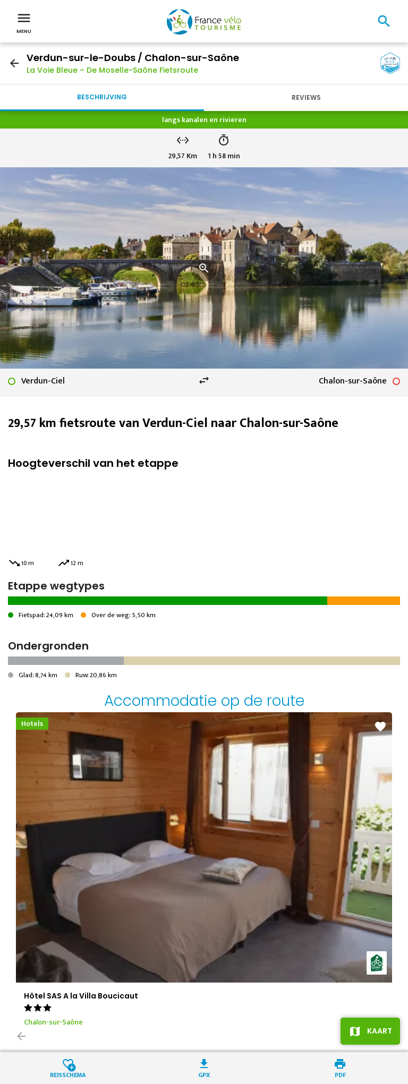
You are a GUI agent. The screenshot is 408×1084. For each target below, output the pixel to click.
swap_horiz (204, 380)
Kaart (379, 1031)
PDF (340, 1074)
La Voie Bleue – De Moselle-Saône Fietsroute (112, 70)
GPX (204, 1074)
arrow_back (14, 63)
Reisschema (68, 1074)
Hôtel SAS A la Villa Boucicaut (81, 996)
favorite (380, 726)
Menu (24, 22)
